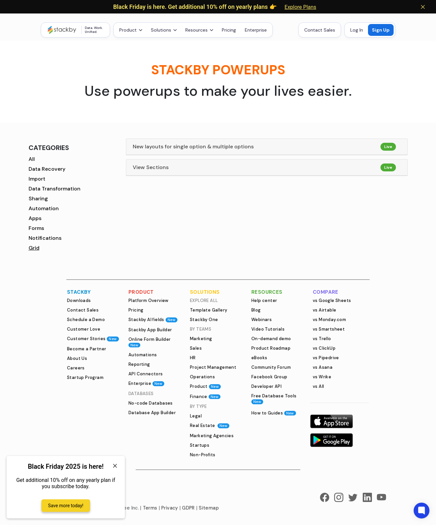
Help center (264, 300)
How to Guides (273, 413)
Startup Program (85, 377)
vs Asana (323, 367)
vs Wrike (322, 377)
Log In (356, 30)
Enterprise (256, 30)
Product (205, 386)
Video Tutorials (268, 329)
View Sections (151, 167)
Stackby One (204, 319)
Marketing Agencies (212, 435)
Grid (34, 247)
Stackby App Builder (150, 330)
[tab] (266, 147)
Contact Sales (319, 30)
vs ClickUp (324, 348)
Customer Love (83, 329)
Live (388, 146)
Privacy (169, 508)
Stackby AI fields (152, 319)
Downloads (79, 300)
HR (193, 358)
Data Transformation (54, 188)
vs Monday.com (329, 319)
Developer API (266, 386)
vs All (318, 386)
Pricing (229, 30)
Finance (205, 396)
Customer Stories (93, 338)
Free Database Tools (274, 398)
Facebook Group (269, 377)
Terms (150, 508)
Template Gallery (208, 310)
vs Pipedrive (326, 358)
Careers (76, 368)
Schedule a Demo (86, 319)
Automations (142, 355)
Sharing (38, 198)
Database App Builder (152, 412)
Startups (199, 445)
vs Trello (322, 338)
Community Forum (271, 367)
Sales (196, 348)
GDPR (188, 508)
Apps (35, 218)
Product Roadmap (270, 348)
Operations (202, 377)
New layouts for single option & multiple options (193, 146)
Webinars (261, 319)
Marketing (201, 338)
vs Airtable (324, 310)
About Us (77, 358)
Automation (44, 208)
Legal (196, 416)
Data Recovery (47, 168)
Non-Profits (202, 455)
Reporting (139, 364)
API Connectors (145, 374)
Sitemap (209, 508)
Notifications (45, 238)
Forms (36, 228)
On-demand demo (271, 338)
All (32, 159)
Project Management (213, 367)
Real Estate (209, 425)
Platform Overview (148, 300)
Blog (256, 310)
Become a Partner (86, 349)
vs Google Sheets (332, 300)
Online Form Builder (149, 342)
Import (37, 178)
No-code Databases (150, 403)
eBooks (259, 358)
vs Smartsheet (329, 329)
